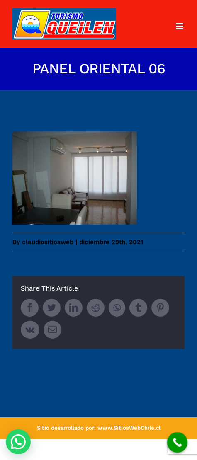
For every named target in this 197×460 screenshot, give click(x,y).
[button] (18, 441)
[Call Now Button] (177, 442)
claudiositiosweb (47, 242)
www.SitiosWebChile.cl (129, 428)
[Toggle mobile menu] (180, 26)
